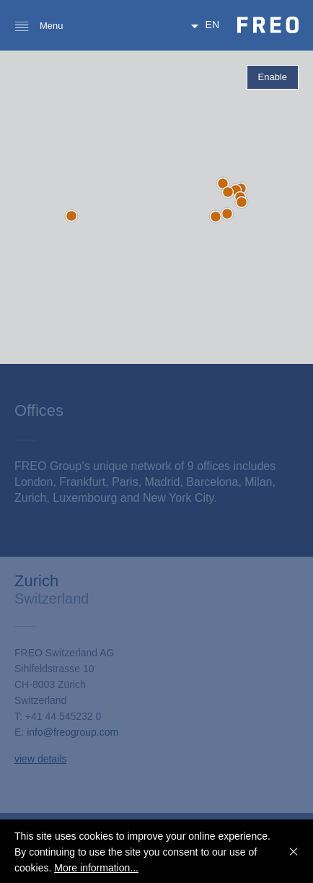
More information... (96, 868)
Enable (272, 76)
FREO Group (268, 25)
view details (40, 759)
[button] (223, 183)
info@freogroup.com (72, 732)
